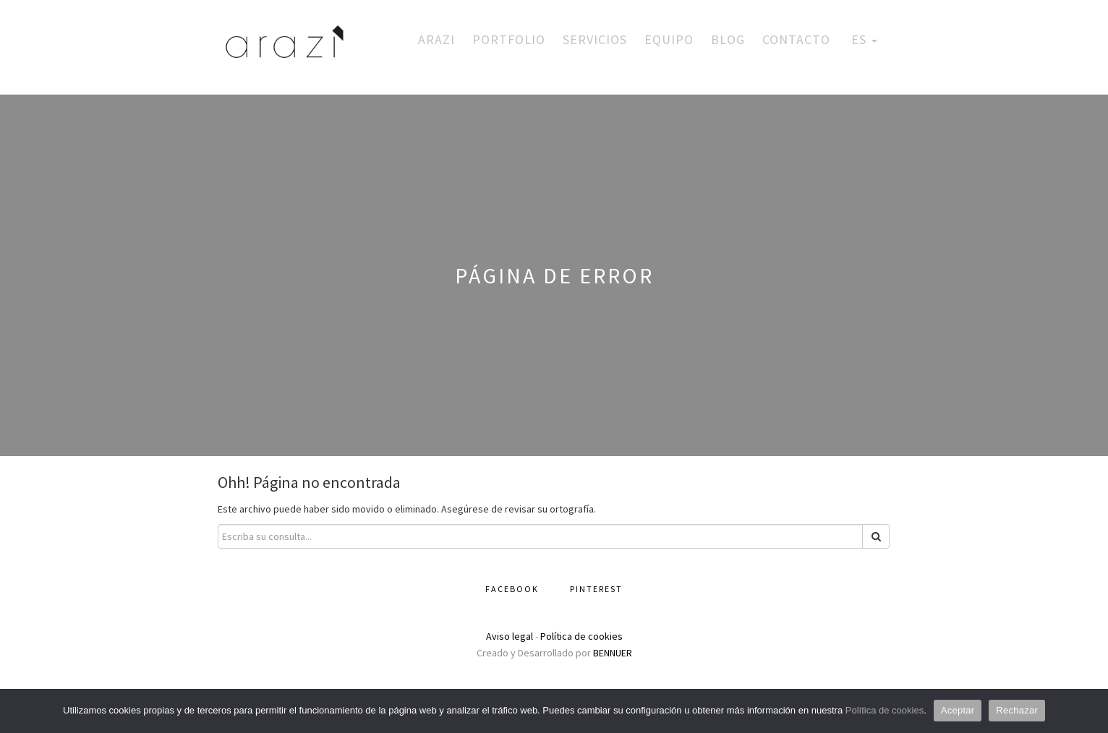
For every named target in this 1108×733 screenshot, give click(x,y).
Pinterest (596, 588)
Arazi (436, 39)
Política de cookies (581, 636)
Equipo (669, 39)
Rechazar (1017, 710)
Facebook (512, 588)
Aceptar (958, 710)
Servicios (595, 39)
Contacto (796, 39)
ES (862, 39)
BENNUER (612, 652)
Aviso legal (509, 636)
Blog (728, 39)
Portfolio (508, 39)
